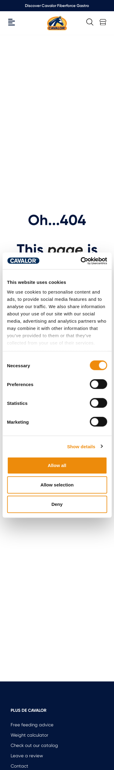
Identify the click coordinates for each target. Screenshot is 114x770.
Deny (57, 504)
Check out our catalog (34, 745)
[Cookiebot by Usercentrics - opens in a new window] (81, 261)
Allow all (57, 465)
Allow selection (57, 484)
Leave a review (27, 755)
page (65, 249)
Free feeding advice (32, 725)
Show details (81, 446)
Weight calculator (29, 735)
